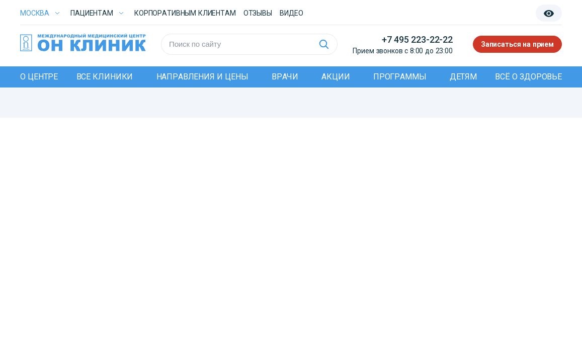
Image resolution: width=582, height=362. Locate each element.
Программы (400, 76)
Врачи (285, 76)
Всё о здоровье (528, 76)
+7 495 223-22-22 (417, 39)
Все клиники (104, 76)
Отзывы (257, 13)
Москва (34, 13)
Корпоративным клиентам (185, 13)
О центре (39, 76)
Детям (463, 76)
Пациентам (91, 13)
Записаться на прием (517, 44)
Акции (335, 76)
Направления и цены (202, 76)
